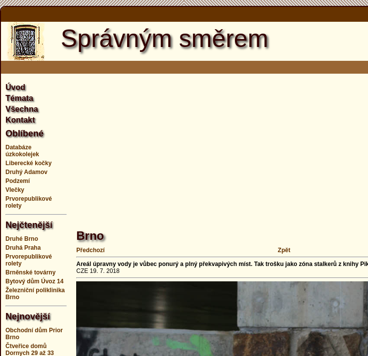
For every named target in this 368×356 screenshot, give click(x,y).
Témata (19, 98)
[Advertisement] (222, 146)
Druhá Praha (23, 247)
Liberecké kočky (28, 163)
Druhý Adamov (26, 172)
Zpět (284, 250)
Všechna (21, 109)
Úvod (15, 87)
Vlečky (14, 189)
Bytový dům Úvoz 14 (34, 281)
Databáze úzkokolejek (22, 151)
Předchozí (90, 250)
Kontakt (20, 120)
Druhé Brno (21, 238)
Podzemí (17, 181)
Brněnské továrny (30, 272)
